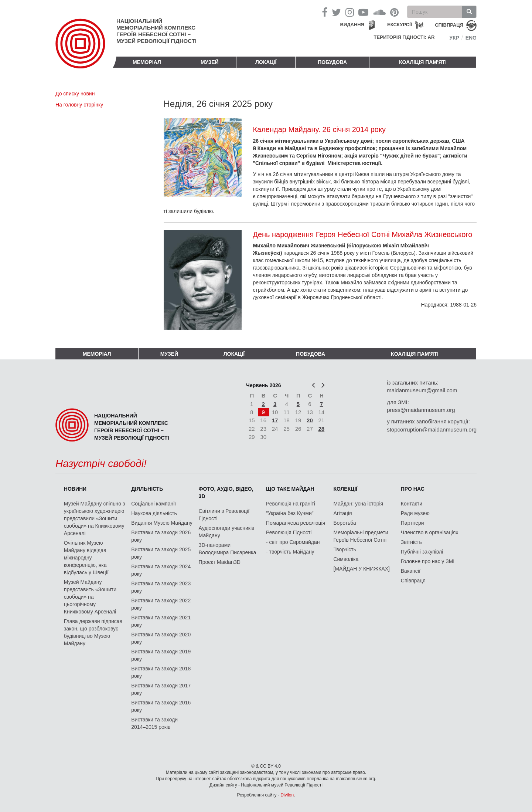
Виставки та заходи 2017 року (161, 689)
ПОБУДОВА (332, 62)
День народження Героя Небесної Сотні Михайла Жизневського (362, 234)
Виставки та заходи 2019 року (161, 655)
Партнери (412, 523)
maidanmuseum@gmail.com (422, 390)
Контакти (411, 504)
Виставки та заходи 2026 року (161, 536)
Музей (210, 62)
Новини (75, 489)
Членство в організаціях (429, 532)
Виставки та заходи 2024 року (161, 570)
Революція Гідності (288, 532)
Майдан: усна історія (358, 504)
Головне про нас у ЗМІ (427, 561)
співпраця (449, 25)
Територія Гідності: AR (404, 37)
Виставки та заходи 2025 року (161, 553)
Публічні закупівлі (422, 552)
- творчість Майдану (290, 552)
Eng (471, 38)
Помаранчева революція (295, 523)
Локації (265, 62)
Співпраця (413, 580)
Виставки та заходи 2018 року (161, 672)
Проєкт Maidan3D (220, 562)
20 (310, 420)
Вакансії (410, 571)
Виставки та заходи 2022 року (161, 604)
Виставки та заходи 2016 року (161, 706)
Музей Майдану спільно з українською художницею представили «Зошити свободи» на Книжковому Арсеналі (94, 518)
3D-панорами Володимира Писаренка (227, 548)
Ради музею (415, 513)
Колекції (345, 489)
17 (275, 420)
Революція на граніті (290, 504)
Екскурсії (399, 24)
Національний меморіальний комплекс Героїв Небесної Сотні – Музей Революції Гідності (156, 31)
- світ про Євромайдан (293, 542)
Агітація (342, 513)
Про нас (412, 489)
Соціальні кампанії (153, 504)
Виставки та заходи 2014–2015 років (154, 723)
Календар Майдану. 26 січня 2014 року (319, 129)
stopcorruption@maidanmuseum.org (432, 429)
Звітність (411, 542)
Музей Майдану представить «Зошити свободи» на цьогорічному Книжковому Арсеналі (90, 597)
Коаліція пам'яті (423, 62)
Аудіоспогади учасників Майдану (227, 531)
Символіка (345, 559)
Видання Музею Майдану (161, 523)
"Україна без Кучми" (290, 513)
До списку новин (75, 94)
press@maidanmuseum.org (421, 410)
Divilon (287, 795)
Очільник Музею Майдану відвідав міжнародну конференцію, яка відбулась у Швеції (86, 557)
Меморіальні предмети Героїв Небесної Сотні (360, 536)
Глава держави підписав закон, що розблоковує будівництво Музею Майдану (93, 632)
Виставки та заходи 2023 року (161, 587)
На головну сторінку (79, 105)
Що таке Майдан (290, 489)
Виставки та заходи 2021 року (161, 621)
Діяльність (147, 489)
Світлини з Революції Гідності (224, 514)
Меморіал (147, 62)
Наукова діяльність (154, 513)
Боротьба (344, 523)
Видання (352, 24)
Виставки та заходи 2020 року (161, 638)
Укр (454, 38)
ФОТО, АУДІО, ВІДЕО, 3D (226, 492)
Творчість (344, 549)
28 (321, 429)
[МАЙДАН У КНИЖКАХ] (361, 569)
